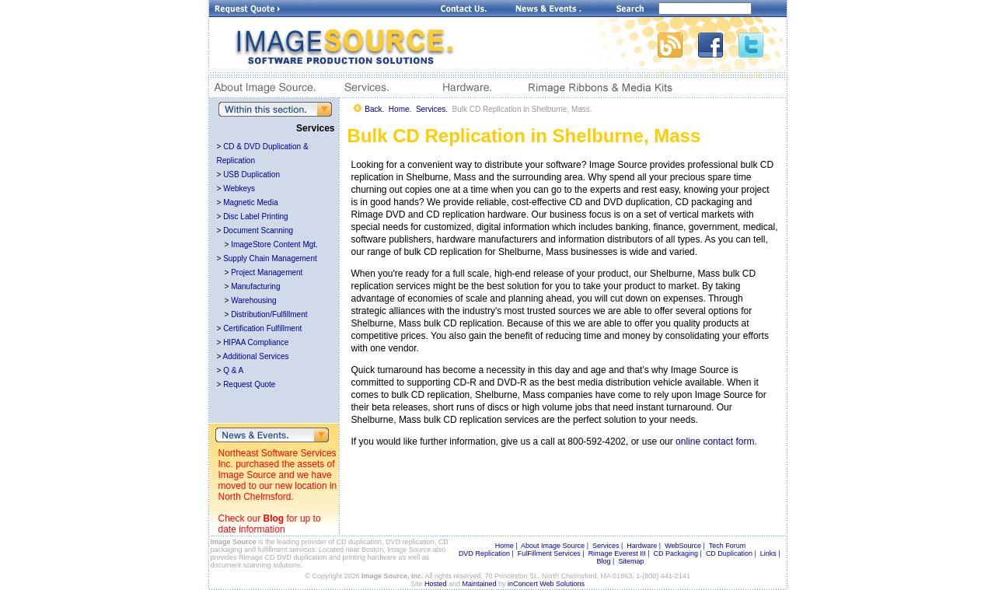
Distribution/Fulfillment (269, 314)
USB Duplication (251, 174)
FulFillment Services (549, 553)
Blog (274, 518)
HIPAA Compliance (255, 342)
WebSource (683, 546)
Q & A (233, 370)
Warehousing (254, 300)
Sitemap (631, 561)
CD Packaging (676, 553)
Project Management (266, 272)
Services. (432, 109)
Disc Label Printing (255, 216)
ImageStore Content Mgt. (274, 244)
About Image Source (553, 546)
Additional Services (256, 356)
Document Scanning (258, 230)
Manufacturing (255, 286)
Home (504, 546)
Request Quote (249, 384)
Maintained (480, 584)
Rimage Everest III (617, 553)
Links (768, 553)
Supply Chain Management (270, 258)
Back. (374, 109)
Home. (400, 109)
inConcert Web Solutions (546, 584)
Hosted (435, 584)
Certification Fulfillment (262, 328)
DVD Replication (484, 553)
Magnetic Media (250, 202)
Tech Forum (727, 546)
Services (606, 546)
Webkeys (239, 188)
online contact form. (716, 441)
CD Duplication (729, 553)
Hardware (642, 546)
